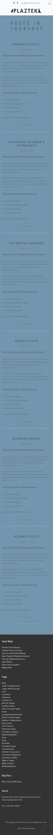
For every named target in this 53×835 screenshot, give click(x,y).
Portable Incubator (10, 732)
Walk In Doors (8, 763)
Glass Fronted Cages (11, 709)
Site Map (6, 743)
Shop (4, 737)
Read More (26, 125)
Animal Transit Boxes (11, 647)
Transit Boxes (8, 749)
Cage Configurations (11, 686)
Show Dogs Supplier (10, 665)
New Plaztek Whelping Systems (15, 656)
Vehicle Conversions (11, 752)
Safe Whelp (7, 662)
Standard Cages (9, 746)
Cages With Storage (11, 689)
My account (7, 723)
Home (4, 711)
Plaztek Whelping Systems (13, 659)
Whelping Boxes (9, 766)
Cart (4, 691)
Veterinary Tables (9, 757)
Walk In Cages (8, 760)
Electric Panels (8, 703)
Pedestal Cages (9, 729)
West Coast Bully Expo (12, 781)
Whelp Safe (7, 667)
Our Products (8, 726)
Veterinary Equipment (11, 755)
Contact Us (7, 700)
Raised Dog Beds (9, 734)
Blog (4, 683)
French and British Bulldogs (14, 653)
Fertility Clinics (8, 706)
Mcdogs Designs (29, 828)
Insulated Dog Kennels (12, 714)
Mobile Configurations (11, 720)
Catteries (6, 694)
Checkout (6, 697)
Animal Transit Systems (12, 650)
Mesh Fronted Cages (11, 717)
